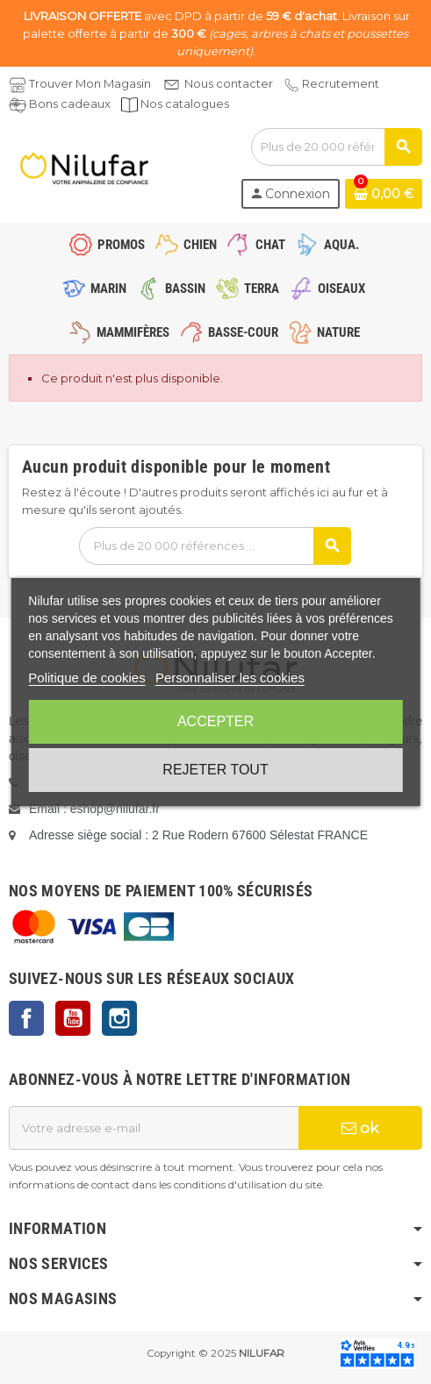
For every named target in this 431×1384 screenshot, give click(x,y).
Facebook (26, 1018)
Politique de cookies (86, 677)
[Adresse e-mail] (153, 1128)
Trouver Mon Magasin (90, 83)
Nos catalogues (184, 103)
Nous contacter (228, 83)
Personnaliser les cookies (230, 677)
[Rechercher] (336, 147)
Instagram (119, 1018)
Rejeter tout (215, 769)
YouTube (72, 1018)
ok (359, 1128)
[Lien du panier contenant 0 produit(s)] (383, 194)
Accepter (215, 721)
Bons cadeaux (70, 103)
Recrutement (340, 83)
